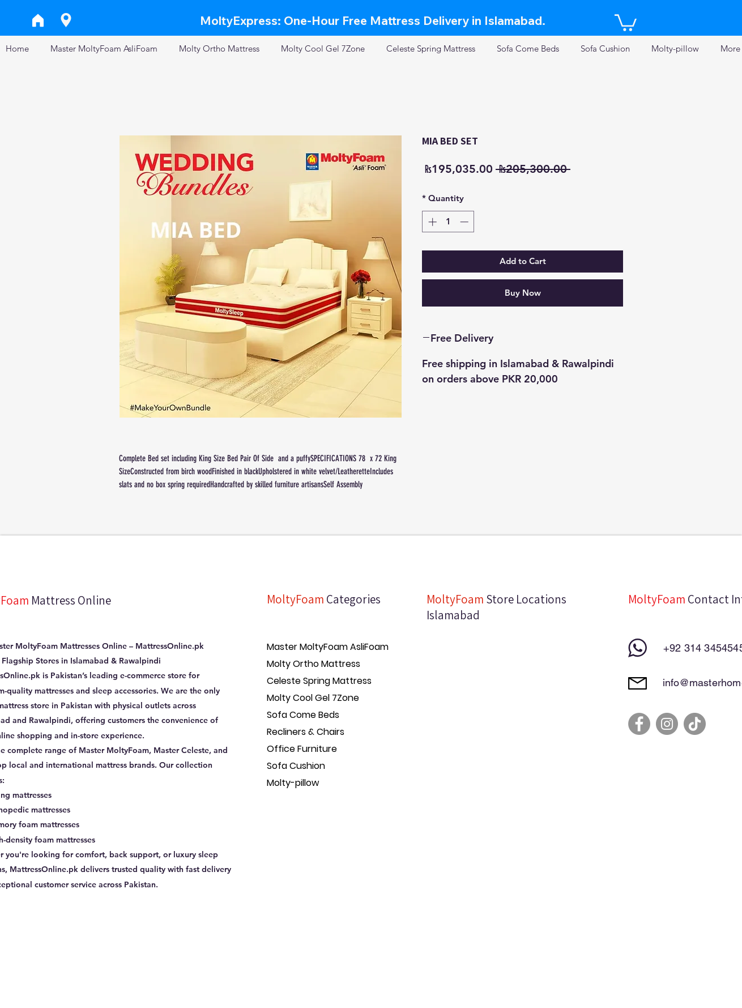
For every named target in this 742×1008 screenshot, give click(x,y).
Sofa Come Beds (303, 714)
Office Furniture (302, 748)
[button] (626, 21)
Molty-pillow (293, 782)
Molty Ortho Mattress (313, 663)
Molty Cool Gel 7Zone (313, 697)
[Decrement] (465, 221)
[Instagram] (667, 724)
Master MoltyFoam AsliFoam (328, 646)
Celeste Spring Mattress (319, 680)
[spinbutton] (448, 221)
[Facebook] (639, 724)
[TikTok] (695, 724)
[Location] (66, 20)
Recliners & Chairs (305, 731)
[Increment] (431, 221)
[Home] (37, 20)
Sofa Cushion (296, 765)
